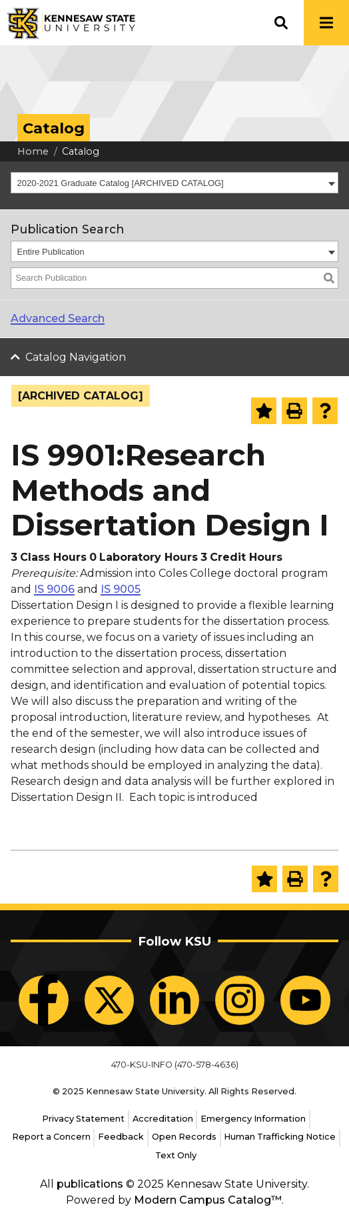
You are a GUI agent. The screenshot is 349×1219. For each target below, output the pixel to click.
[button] (281, 22)
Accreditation (163, 1119)
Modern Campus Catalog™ (208, 1200)
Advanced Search (58, 318)
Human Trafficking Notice (280, 1137)
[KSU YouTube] (305, 1000)
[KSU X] (109, 1000)
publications (90, 1184)
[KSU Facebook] (43, 1000)
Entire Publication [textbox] (51, 252)
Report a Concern (51, 1137)
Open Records (184, 1137)
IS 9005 (121, 589)
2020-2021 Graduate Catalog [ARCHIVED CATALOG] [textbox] (120, 183)
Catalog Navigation (75, 357)
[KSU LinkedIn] (174, 1000)
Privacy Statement (83, 1119)
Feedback (121, 1137)
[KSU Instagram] (239, 1000)
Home (33, 151)
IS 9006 (54, 589)
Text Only (175, 1155)
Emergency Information (253, 1119)
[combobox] (174, 182)
